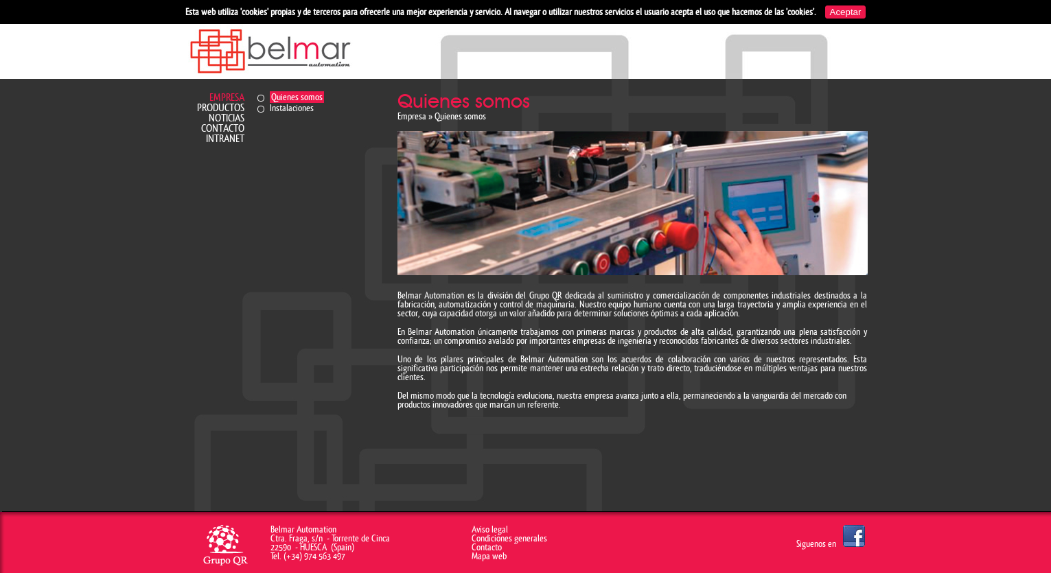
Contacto (222, 129)
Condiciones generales (509, 538)
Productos (220, 108)
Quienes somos (297, 97)
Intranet (225, 139)
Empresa (226, 98)
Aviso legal (490, 529)
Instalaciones (292, 108)
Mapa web (489, 556)
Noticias (226, 118)
